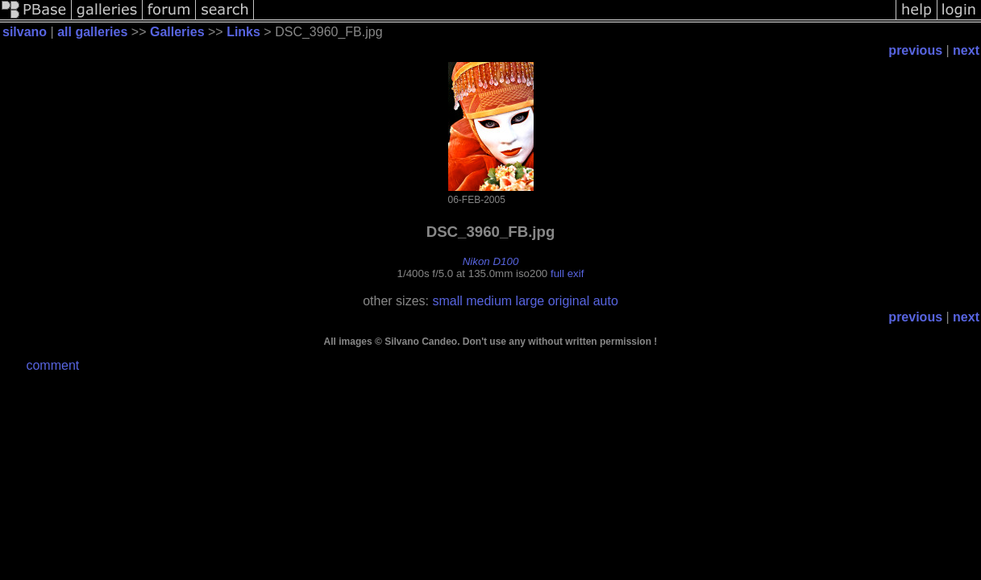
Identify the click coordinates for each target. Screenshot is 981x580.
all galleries (92, 32)
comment (52, 365)
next (966, 50)
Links (243, 32)
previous (915, 50)
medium (489, 301)
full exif (567, 273)
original (569, 301)
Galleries (177, 32)
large (530, 301)
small (447, 301)
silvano (26, 32)
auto (605, 301)
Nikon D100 (491, 261)
